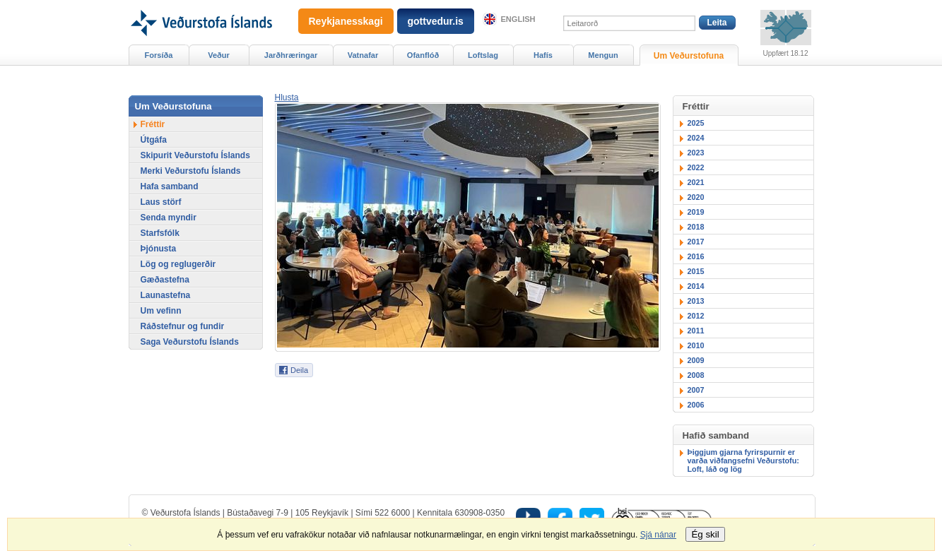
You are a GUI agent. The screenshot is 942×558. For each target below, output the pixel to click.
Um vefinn (161, 311)
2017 (696, 241)
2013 (696, 301)
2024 (696, 137)
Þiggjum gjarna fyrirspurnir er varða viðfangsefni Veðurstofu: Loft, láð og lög (743, 460)
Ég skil (705, 534)
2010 (696, 345)
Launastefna (166, 295)
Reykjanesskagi (346, 21)
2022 (696, 167)
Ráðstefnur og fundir (183, 326)
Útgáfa (154, 140)
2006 (696, 404)
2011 (696, 330)
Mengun (603, 55)
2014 (696, 286)
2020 (696, 197)
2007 (696, 390)
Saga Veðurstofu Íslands (190, 342)
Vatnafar (363, 55)
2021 (696, 182)
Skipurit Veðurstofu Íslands (195, 155)
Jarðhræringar (290, 55)
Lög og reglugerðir (178, 264)
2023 (696, 152)
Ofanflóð (423, 55)
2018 (696, 226)
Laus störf (161, 202)
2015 (696, 271)
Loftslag (483, 55)
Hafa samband (170, 186)
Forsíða (159, 55)
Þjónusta (159, 249)
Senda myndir (168, 217)
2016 (696, 256)
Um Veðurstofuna (689, 56)
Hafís (543, 55)
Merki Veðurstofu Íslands (191, 171)
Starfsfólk (160, 233)
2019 (696, 212)
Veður (219, 55)
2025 (696, 123)
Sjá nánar (658, 535)
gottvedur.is (436, 21)
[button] (287, 97)
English (518, 19)
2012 (696, 315)
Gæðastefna (165, 280)
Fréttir (153, 124)
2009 (696, 360)
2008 (696, 375)
